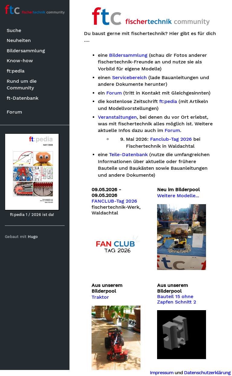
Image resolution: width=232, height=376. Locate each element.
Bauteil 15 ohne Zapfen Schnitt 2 (176, 299)
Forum (14, 112)
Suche (14, 30)
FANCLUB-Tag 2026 (114, 201)
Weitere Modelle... (178, 195)
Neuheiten (19, 40)
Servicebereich (129, 77)
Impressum (161, 372)
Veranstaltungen (117, 117)
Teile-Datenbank (128, 154)
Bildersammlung (26, 50)
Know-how (20, 60)
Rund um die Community (22, 84)
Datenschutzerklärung (207, 372)
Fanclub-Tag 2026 (171, 139)
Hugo (33, 236)
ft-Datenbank (22, 98)
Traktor (100, 297)
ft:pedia (15, 71)
